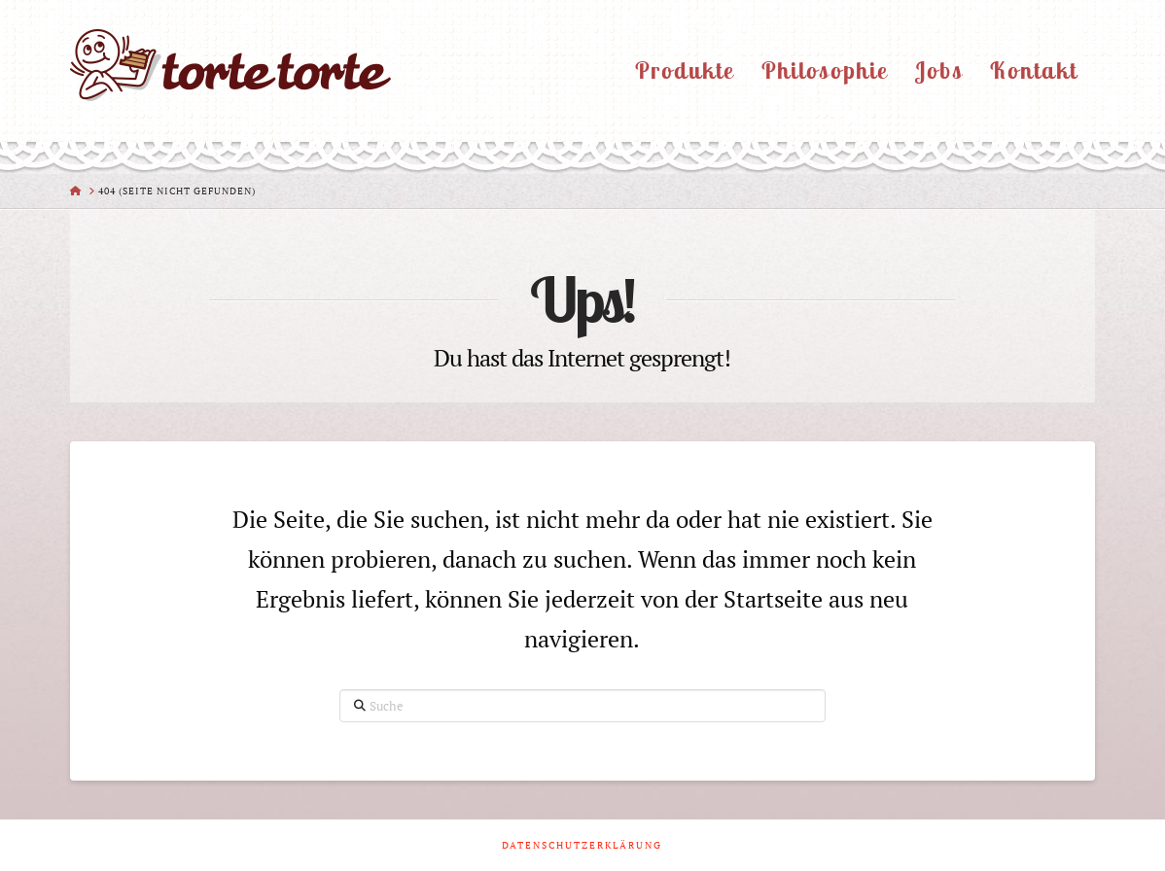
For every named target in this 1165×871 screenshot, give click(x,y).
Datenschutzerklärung (582, 845)
